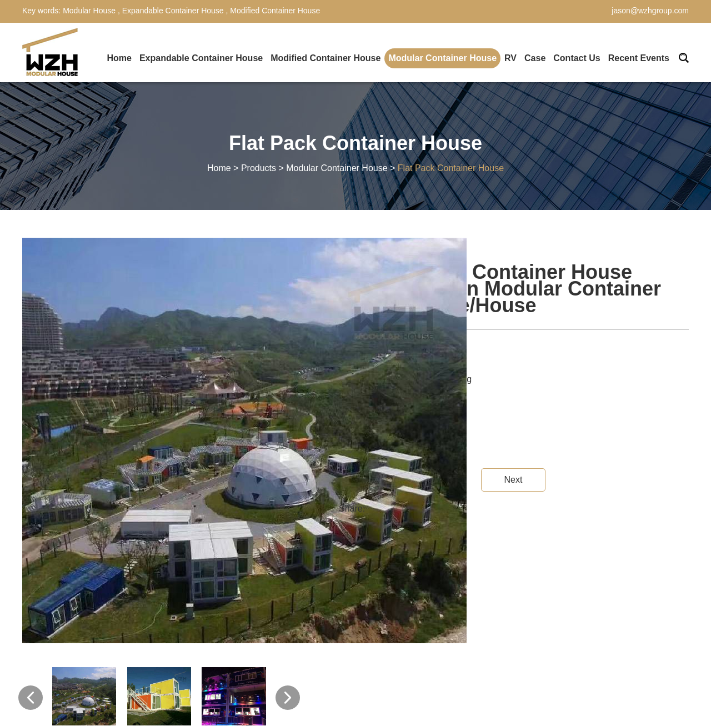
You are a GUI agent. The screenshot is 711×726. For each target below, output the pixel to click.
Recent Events (638, 58)
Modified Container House (274, 10)
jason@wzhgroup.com (650, 10)
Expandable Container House (173, 10)
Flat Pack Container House (451, 168)
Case (534, 58)
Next (513, 479)
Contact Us (576, 58)
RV (510, 58)
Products (258, 168)
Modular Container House (442, 58)
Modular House (90, 10)
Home (119, 58)
